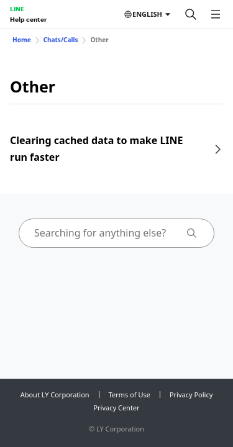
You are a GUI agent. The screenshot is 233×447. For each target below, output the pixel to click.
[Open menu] (215, 14)
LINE (17, 8)
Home (21, 39)
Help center (28, 19)
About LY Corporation (55, 394)
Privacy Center (116, 407)
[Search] (190, 14)
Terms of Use (129, 394)
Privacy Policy (191, 394)
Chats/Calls (60, 39)
